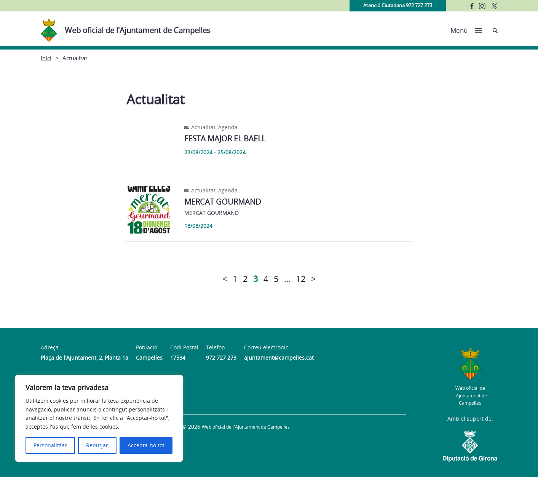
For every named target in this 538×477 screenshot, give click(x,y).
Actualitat (203, 127)
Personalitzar (50, 445)
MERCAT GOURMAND (222, 202)
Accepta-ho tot (146, 445)
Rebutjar (97, 445)
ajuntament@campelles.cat (279, 357)
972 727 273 (221, 357)
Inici (46, 58)
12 (301, 278)
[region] (99, 418)
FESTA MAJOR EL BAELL (224, 138)
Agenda (228, 127)
